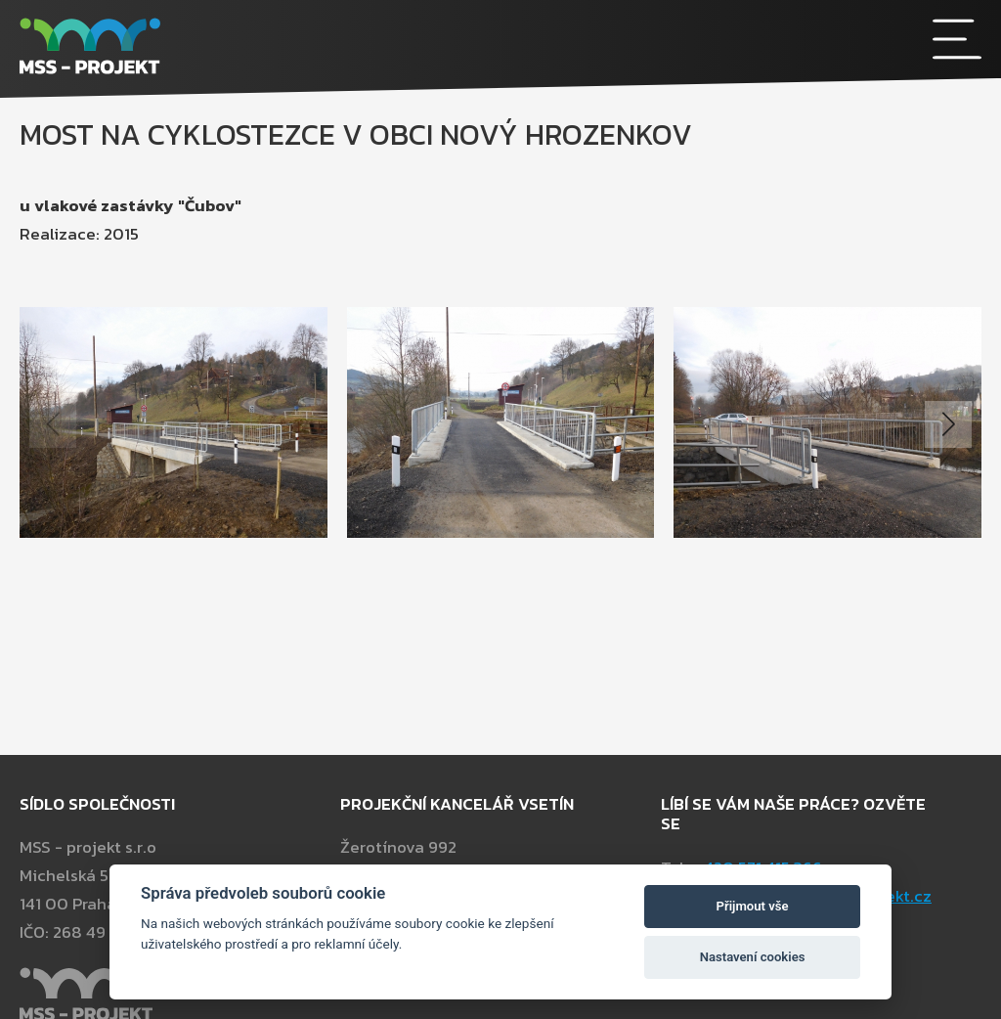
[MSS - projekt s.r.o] (380, 49)
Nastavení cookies (752, 957)
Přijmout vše (753, 906)
